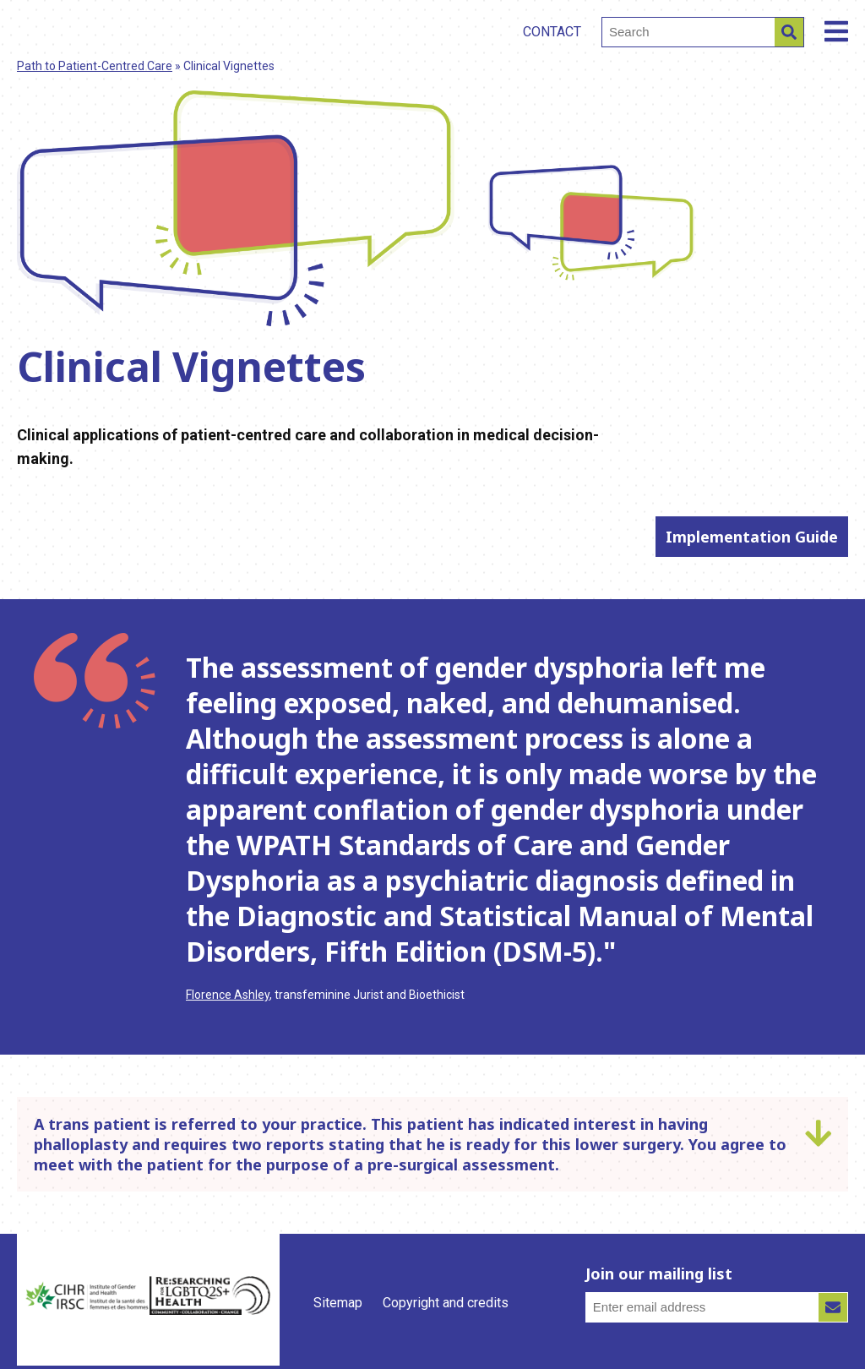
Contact (552, 32)
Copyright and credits (446, 1303)
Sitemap (337, 1303)
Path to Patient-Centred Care (94, 66)
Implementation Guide (752, 536)
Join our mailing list (658, 1273)
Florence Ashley (227, 994)
